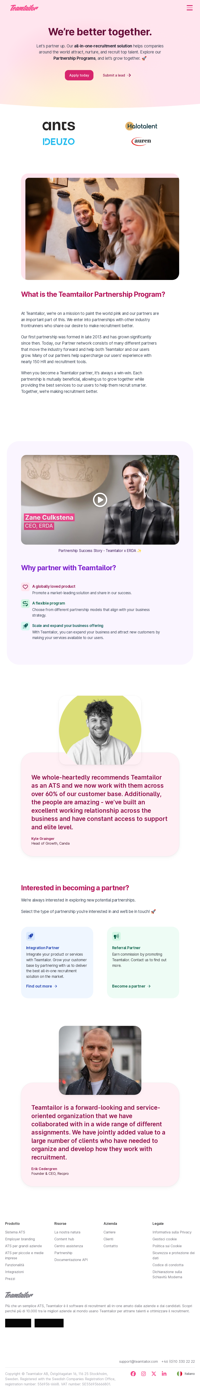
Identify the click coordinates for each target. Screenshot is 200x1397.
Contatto (111, 1246)
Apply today (79, 75)
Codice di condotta (168, 1265)
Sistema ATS (15, 1232)
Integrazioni (14, 1272)
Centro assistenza (68, 1246)
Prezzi (10, 1279)
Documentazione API (71, 1260)
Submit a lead (117, 75)
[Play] (100, 500)
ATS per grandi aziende (23, 1246)
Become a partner (131, 986)
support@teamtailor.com (138, 1361)
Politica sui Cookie (167, 1246)
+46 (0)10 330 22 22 (178, 1361)
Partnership (63, 1253)
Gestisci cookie (165, 1239)
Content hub (64, 1239)
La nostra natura (67, 1232)
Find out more (41, 986)
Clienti (108, 1239)
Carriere (110, 1232)
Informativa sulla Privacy (172, 1232)
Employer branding (20, 1239)
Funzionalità (14, 1265)
